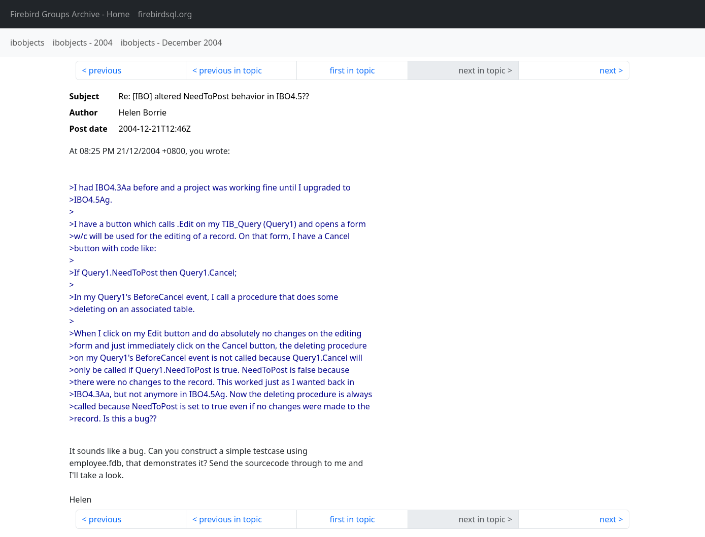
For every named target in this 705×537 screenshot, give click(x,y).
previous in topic (230, 70)
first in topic (352, 70)
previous (105, 70)
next (607, 70)
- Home (70, 14)
